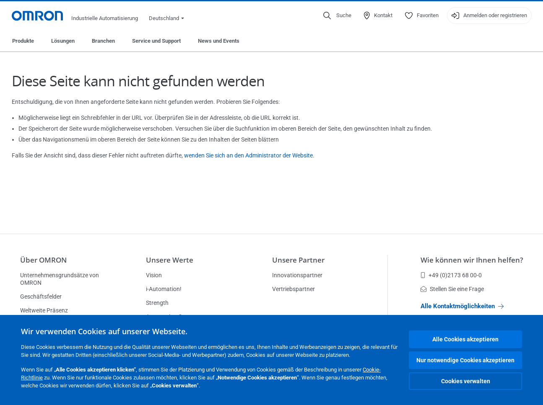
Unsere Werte (169, 260)
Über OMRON (43, 260)
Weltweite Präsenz (44, 310)
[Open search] (337, 15)
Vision (154, 275)
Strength (157, 302)
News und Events (218, 41)
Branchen (103, 41)
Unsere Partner (298, 260)
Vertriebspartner (293, 289)
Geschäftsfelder (41, 296)
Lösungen (63, 41)
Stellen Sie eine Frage (452, 289)
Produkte (23, 41)
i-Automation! (164, 289)
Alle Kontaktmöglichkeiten (462, 306)
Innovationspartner (297, 275)
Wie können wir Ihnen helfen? (472, 260)
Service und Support (156, 41)
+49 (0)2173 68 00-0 (451, 275)
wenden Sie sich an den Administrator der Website (248, 155)
